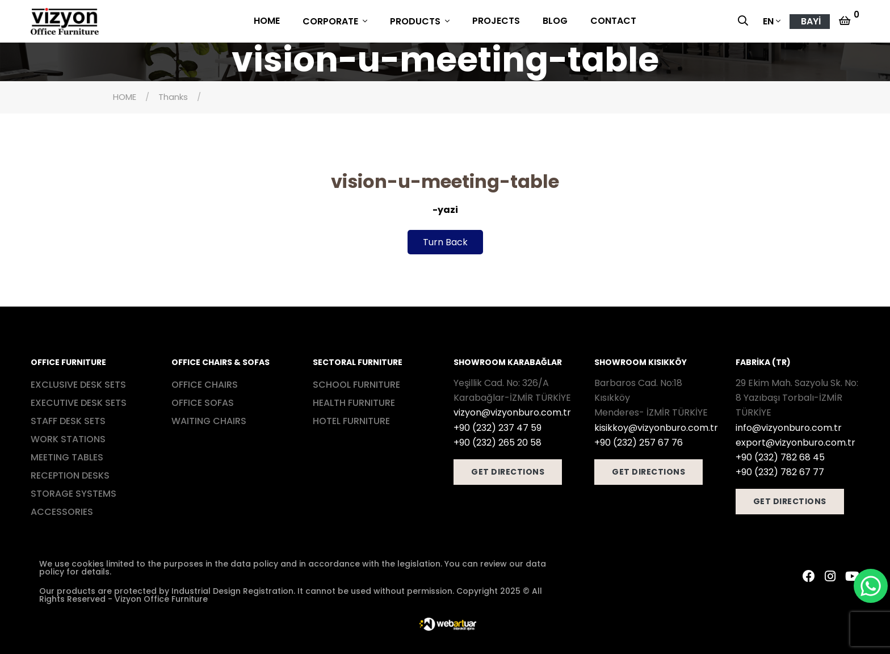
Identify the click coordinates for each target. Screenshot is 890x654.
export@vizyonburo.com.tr (795, 442)
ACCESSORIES (62, 511)
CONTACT (613, 20)
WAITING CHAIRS (208, 420)
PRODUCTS (416, 21)
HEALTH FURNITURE (354, 402)
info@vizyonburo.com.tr (789, 427)
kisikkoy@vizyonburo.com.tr (656, 427)
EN (768, 21)
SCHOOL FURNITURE (356, 384)
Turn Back (445, 242)
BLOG (555, 20)
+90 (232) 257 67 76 (638, 442)
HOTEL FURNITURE (351, 420)
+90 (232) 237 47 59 (497, 427)
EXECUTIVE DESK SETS (79, 402)
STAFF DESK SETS (68, 420)
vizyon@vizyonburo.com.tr (512, 412)
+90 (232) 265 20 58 (497, 442)
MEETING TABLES (67, 457)
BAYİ (811, 21)
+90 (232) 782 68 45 (780, 457)
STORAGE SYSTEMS (73, 493)
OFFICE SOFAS (202, 402)
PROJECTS (496, 20)
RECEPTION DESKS (70, 475)
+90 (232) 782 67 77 (780, 472)
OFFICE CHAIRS (204, 384)
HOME (267, 20)
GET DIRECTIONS (507, 471)
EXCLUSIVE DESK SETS (78, 384)
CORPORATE (331, 21)
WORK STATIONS (68, 439)
